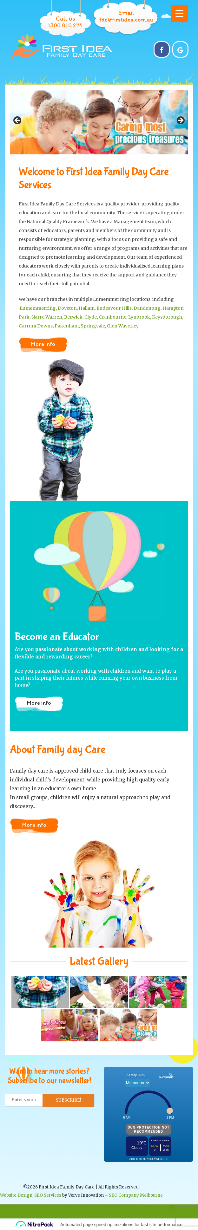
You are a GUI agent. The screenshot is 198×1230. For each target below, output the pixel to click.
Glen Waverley (122, 326)
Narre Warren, (47, 317)
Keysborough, (167, 317)
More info (43, 343)
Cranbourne (112, 317)
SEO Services (47, 1195)
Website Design (16, 1195)
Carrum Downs (36, 326)
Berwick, (74, 317)
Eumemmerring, (38, 308)
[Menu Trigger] (179, 13)
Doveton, (68, 308)
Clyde (90, 317)
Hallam (87, 308)
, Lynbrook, (139, 317)
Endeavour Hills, (115, 308)
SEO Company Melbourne (136, 1195)
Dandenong (147, 308)
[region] (99, 122)
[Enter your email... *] (24, 1100)
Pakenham (67, 326)
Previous (18, 121)
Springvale (93, 326)
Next (180, 121)
